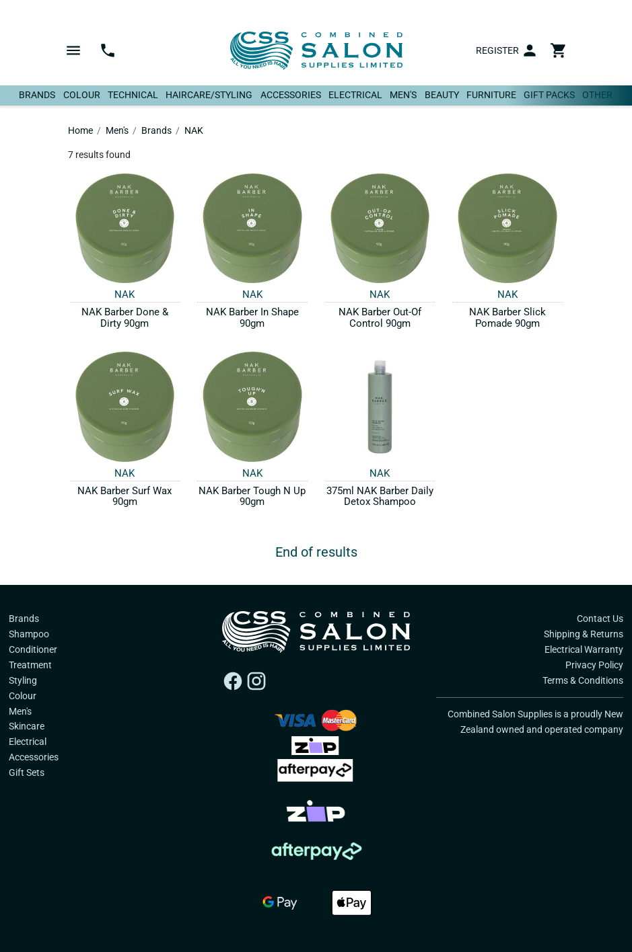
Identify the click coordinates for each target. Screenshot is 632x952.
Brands (37, 94)
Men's (403, 94)
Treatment (30, 665)
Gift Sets (26, 772)
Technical (133, 94)
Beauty (442, 94)
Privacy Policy (594, 665)
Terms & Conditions (582, 680)
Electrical (355, 94)
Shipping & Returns (583, 634)
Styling (23, 680)
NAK (193, 130)
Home (80, 130)
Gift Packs (549, 94)
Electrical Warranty (584, 649)
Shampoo (29, 634)
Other (597, 94)
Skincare (26, 726)
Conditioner (33, 649)
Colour (81, 94)
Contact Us (600, 618)
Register (497, 50)
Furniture (491, 94)
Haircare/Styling (209, 94)
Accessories (290, 94)
